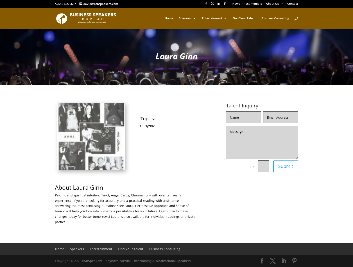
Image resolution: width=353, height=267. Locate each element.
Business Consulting (275, 18)
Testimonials (253, 4)
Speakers (185, 18)
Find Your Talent (244, 18)
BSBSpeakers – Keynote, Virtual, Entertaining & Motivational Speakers (136, 261)
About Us (272, 4)
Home (169, 18)
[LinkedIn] (218, 5)
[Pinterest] (225, 5)
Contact (292, 4)
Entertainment (212, 18)
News (236, 4)
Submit (285, 166)
